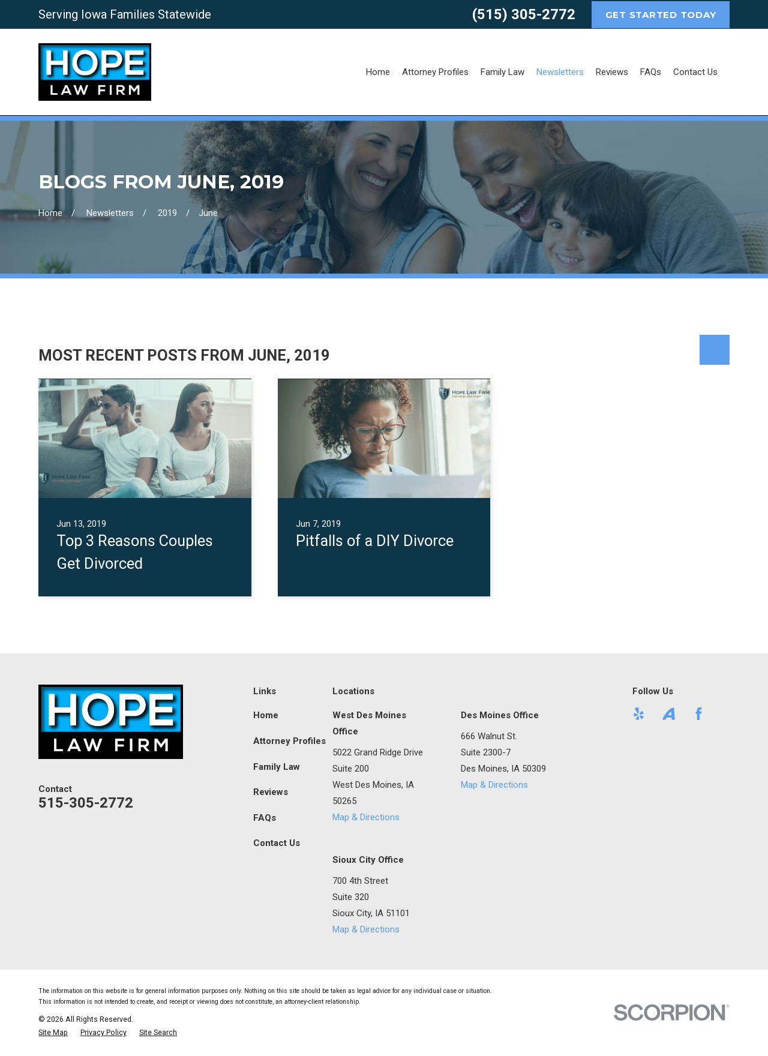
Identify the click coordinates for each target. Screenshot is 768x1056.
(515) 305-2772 (523, 14)
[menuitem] (53, 1033)
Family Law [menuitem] (502, 72)
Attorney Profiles (289, 741)
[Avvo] (668, 713)
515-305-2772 (85, 802)
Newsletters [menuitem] (560, 72)
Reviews (270, 792)
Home (265, 715)
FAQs (264, 817)
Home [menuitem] (378, 72)
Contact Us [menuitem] (695, 72)
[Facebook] (698, 713)
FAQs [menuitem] (650, 72)
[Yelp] (638, 713)
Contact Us (276, 843)
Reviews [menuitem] (612, 72)
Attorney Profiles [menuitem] (435, 72)
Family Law (276, 766)
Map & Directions (366, 817)
